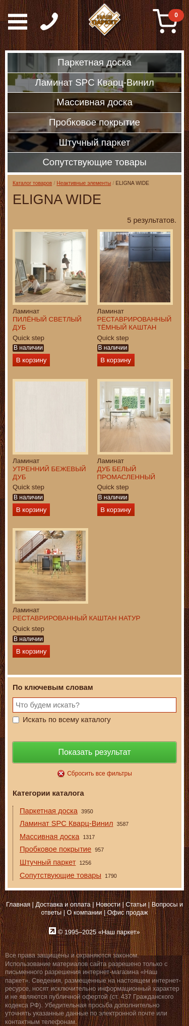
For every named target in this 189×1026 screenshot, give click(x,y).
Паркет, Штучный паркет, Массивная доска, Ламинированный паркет (105, 20)
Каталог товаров (32, 183)
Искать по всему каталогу (67, 720)
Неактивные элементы (83, 183)
